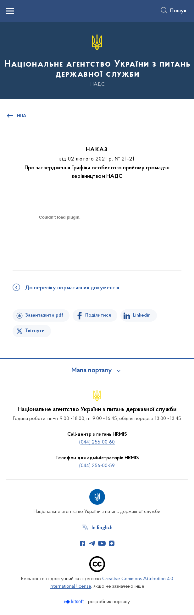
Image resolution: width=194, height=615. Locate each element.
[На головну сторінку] (97, 60)
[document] (60, 239)
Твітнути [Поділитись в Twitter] (35, 330)
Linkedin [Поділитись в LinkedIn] (142, 315)
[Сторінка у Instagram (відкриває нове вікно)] (111, 543)
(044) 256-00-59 (97, 465)
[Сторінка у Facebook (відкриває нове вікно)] (82, 543)
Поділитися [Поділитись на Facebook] (98, 315)
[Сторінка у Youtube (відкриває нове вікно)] (102, 543)
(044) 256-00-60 (97, 442)
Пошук (178, 11)
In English (102, 527)
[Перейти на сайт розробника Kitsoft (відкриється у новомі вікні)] (74, 601)
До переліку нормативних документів (72, 288)
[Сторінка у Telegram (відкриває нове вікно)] (92, 543)
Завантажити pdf (44, 315)
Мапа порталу (91, 370)
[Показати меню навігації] (10, 11)
